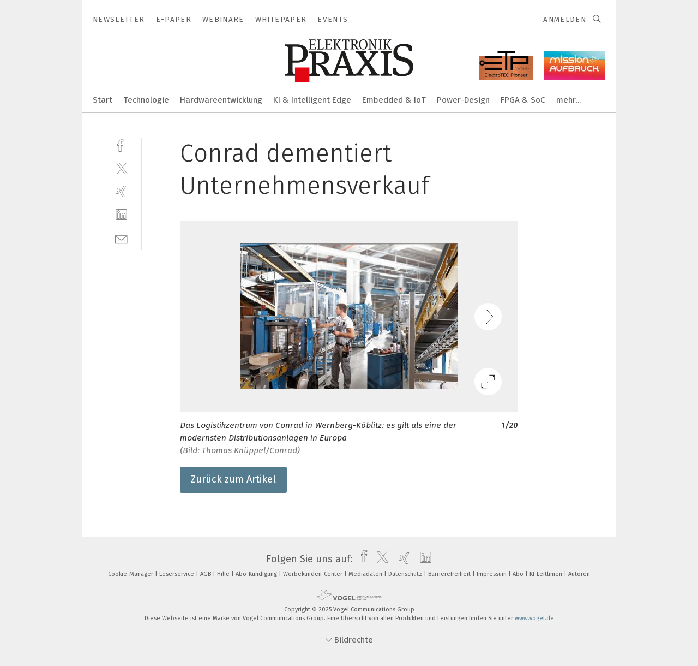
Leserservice (177, 574)
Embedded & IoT (394, 100)
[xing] (121, 191)
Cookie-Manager (131, 574)
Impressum (492, 574)
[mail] (121, 238)
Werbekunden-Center (313, 574)
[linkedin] (121, 215)
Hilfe (224, 574)
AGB (206, 574)
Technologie (146, 100)
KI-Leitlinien (546, 574)
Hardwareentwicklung (221, 100)
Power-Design (463, 100)
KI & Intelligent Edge (312, 100)
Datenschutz (406, 574)
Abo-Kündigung (257, 574)
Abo (519, 574)
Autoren (579, 574)
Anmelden (564, 19)
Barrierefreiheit (450, 574)
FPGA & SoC (523, 100)
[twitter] (121, 168)
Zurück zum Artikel (233, 479)
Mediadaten (366, 574)
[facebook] (121, 144)
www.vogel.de (534, 618)
